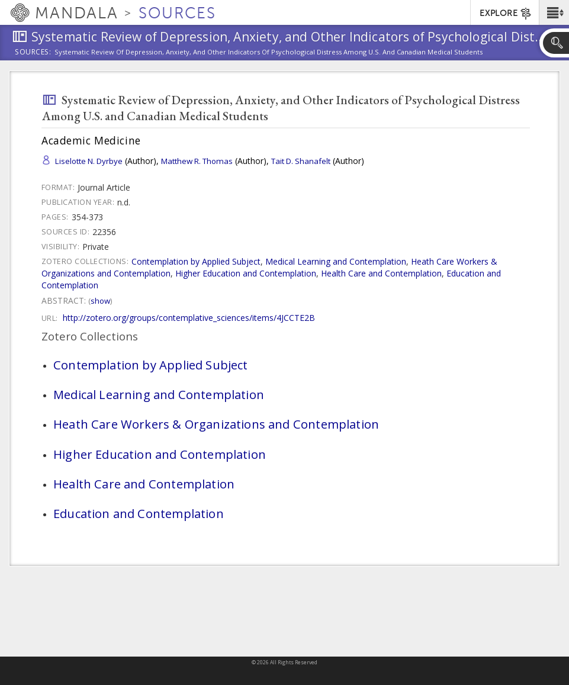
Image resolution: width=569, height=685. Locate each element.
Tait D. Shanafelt (300, 161)
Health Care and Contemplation (381, 273)
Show (100, 300)
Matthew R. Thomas (197, 161)
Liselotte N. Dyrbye (89, 161)
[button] (554, 12)
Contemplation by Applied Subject (196, 261)
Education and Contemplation (138, 513)
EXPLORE (506, 14)
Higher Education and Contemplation (245, 273)
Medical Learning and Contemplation (335, 261)
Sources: (33, 53)
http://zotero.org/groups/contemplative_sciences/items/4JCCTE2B (189, 317)
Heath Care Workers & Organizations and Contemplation (216, 424)
